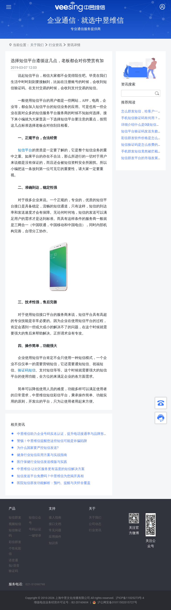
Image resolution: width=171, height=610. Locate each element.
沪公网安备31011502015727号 (117, 602)
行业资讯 (55, 45)
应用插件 (55, 536)
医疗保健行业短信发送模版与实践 (41, 462)
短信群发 (15, 517)
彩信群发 (15, 542)
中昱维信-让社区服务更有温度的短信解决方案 (50, 469)
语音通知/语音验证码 (14, 565)
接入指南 (55, 517)
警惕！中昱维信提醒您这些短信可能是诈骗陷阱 (51, 441)
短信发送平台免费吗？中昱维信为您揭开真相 (50, 476)
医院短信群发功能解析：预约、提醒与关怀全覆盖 (53, 483)
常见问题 (55, 530)
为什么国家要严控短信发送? (37, 448)
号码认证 (35, 529)
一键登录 (35, 535)
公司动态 (95, 524)
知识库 (53, 543)
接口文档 (55, 524)
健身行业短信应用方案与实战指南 (41, 455)
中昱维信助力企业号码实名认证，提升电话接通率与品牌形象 (61, 434)
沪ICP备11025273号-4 (130, 598)
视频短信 (15, 524)
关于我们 (37, 45)
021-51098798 (35, 584)
